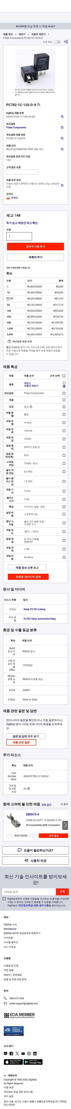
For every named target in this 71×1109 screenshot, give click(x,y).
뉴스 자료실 (10, 946)
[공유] (66, 42)
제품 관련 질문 (21, 742)
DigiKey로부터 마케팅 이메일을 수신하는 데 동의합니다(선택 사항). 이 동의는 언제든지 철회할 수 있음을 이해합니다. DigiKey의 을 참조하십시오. (38, 902)
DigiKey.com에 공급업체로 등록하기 (22, 933)
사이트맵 (8, 937)
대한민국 (10, 1075)
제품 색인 (8, 34)
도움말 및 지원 (11, 965)
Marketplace (10, 929)
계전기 (22, 34)
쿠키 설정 (8, 1096)
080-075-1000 (14, 998)
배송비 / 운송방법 (13, 974)
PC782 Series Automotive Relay (40, 619)
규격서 (12, 197)
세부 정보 (54, 835)
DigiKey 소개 (10, 924)
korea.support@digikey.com (21, 1004)
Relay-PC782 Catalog (34, 609)
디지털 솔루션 (11, 942)
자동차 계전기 (38, 34)
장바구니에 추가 (35, 246)
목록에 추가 (35, 257)
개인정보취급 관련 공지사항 (33, 905)
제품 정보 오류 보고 (27, 567)
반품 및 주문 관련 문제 (15, 979)
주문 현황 (8, 970)
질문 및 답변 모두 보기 (26, 736)
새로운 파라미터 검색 (28, 576)
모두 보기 (46, 804)
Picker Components (16, 127)
